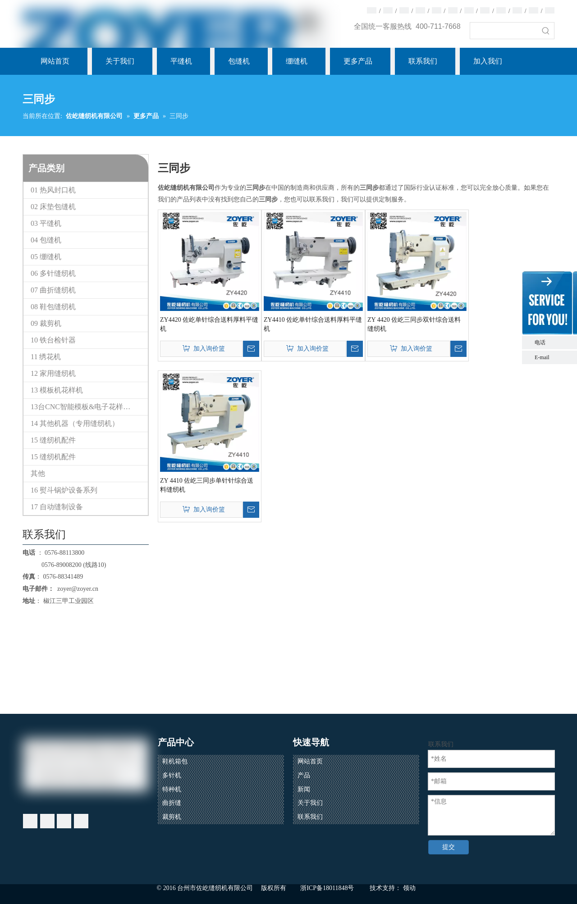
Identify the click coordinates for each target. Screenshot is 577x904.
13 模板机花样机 (57, 390)
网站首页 (310, 761)
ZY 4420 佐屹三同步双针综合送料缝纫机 (414, 324)
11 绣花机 (46, 357)
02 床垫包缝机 (53, 206)
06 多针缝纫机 (53, 273)
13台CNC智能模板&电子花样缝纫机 (88, 407)
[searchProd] (504, 31)
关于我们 (310, 802)
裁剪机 (171, 816)
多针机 (171, 775)
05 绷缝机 (46, 256)
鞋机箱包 (175, 761)
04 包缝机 (46, 240)
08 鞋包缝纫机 (53, 306)
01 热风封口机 (53, 190)
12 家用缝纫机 (53, 373)
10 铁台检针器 (53, 340)
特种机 (171, 789)
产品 (304, 775)
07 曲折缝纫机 (53, 290)
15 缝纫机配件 (53, 440)
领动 (409, 888)
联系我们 (310, 816)
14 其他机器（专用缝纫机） (75, 423)
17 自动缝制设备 (57, 507)
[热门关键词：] (546, 31)
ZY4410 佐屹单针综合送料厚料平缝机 (313, 324)
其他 (38, 473)
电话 (553, 342)
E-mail (542, 357)
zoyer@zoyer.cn (76, 588)
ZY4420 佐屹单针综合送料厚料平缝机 (209, 324)
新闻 (304, 789)
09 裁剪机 (46, 323)
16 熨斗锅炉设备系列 (64, 490)
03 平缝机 (46, 223)
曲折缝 (171, 802)
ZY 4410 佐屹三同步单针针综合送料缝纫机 (206, 485)
